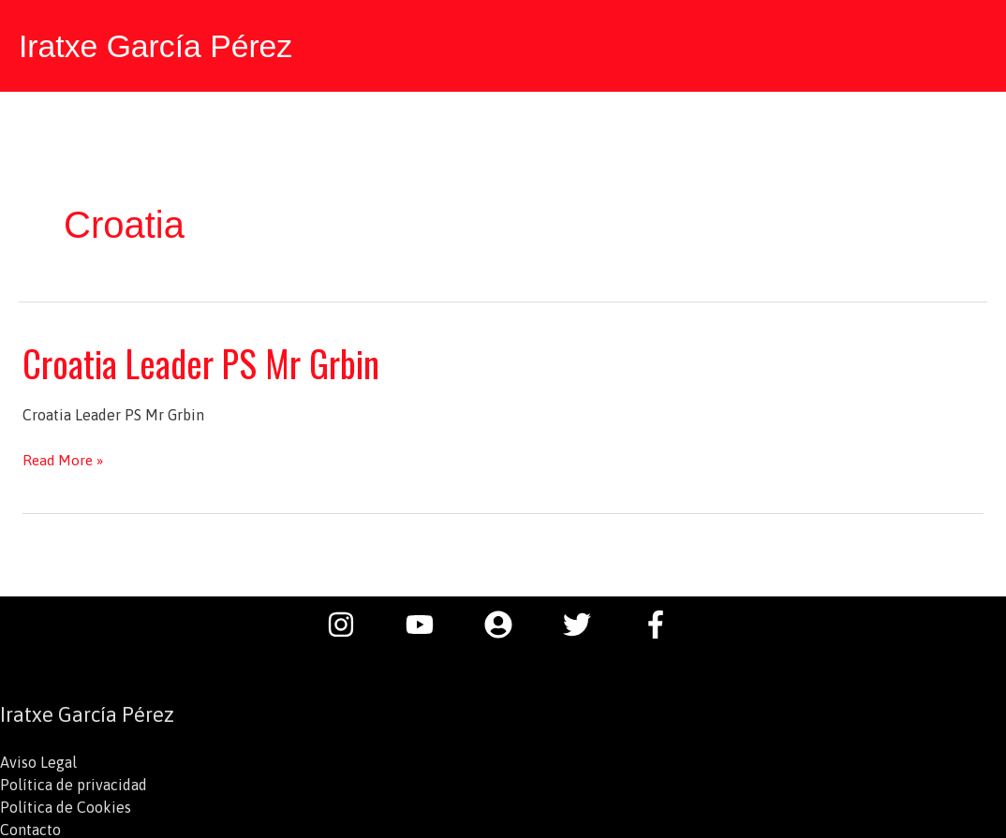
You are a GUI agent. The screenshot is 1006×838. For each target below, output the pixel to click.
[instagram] (350, 622)
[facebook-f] (660, 622)
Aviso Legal (38, 759)
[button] (968, 44)
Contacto (30, 826)
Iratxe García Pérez (161, 44)
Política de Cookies (65, 804)
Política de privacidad (73, 781)
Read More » (64, 457)
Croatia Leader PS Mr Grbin (207, 359)
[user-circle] (507, 622)
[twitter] (586, 622)
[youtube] (429, 622)
